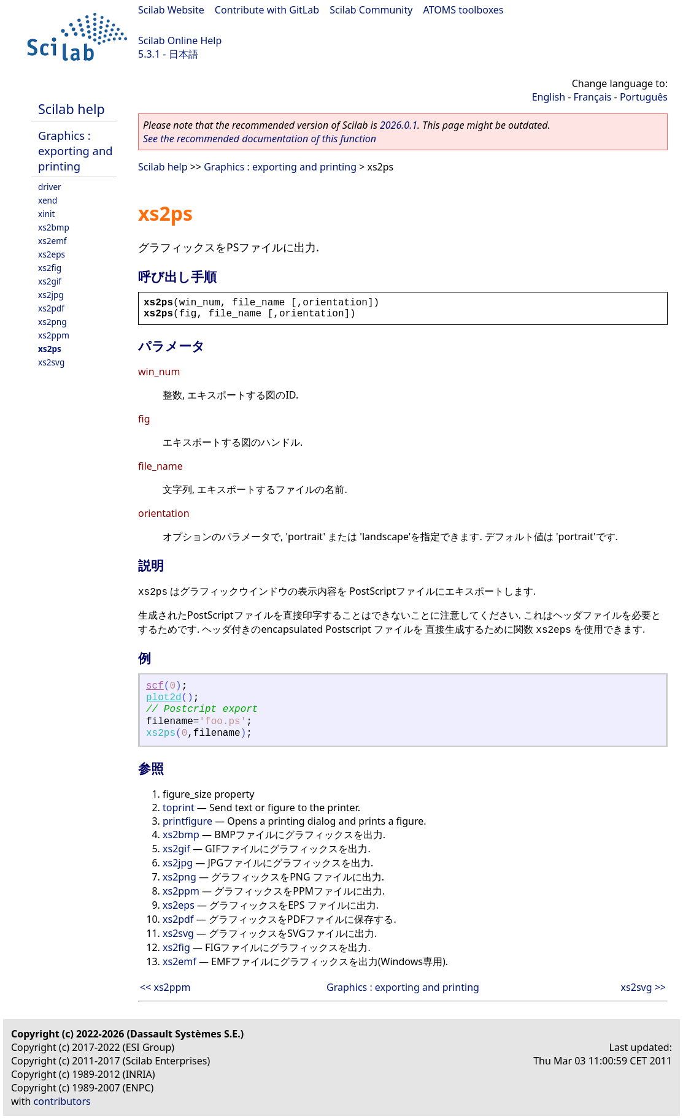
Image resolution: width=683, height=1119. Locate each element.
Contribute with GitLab (267, 10)
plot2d (164, 697)
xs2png (52, 321)
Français (593, 97)
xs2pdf (51, 308)
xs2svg (51, 362)
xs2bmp (53, 227)
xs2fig (49, 267)
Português (644, 97)
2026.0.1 (398, 125)
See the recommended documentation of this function (259, 138)
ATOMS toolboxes (463, 10)
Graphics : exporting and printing (75, 151)
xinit (46, 214)
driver (49, 187)
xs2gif (49, 281)
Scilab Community (371, 10)
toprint (179, 807)
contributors (62, 1101)
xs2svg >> (643, 987)
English (548, 97)
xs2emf (52, 240)
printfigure (187, 821)
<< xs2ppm (165, 987)
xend (47, 200)
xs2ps (49, 348)
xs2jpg (51, 294)
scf (155, 686)
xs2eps (51, 254)
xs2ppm (53, 335)
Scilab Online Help (180, 40)
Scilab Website (171, 10)
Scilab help (71, 109)
